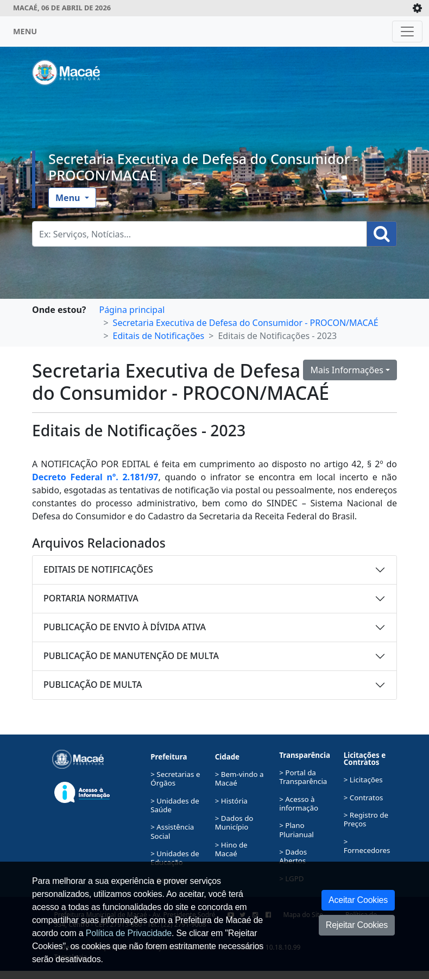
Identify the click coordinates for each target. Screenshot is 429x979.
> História (231, 801)
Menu (69, 198)
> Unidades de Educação (174, 858)
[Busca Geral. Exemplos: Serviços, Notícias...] (199, 234)
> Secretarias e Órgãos (175, 778)
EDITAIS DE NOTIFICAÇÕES (98, 569)
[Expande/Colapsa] (417, 8)
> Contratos (363, 797)
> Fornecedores (367, 846)
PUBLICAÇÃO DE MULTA (92, 685)
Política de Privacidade (129, 933)
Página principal (132, 310)
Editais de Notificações (159, 336)
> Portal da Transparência (303, 777)
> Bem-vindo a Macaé (239, 778)
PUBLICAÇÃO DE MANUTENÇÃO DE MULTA (131, 656)
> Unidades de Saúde (174, 805)
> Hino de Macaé (231, 849)
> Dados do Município (234, 822)
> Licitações (363, 780)
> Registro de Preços (366, 819)
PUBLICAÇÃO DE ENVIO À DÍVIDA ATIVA (124, 627)
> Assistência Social (172, 831)
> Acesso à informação (298, 803)
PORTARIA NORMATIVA (90, 598)
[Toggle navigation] (407, 31)
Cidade (227, 757)
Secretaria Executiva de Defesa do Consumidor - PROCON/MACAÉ (203, 166)
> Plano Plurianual (296, 829)
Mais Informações (346, 370)
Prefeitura (168, 757)
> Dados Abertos (293, 856)
